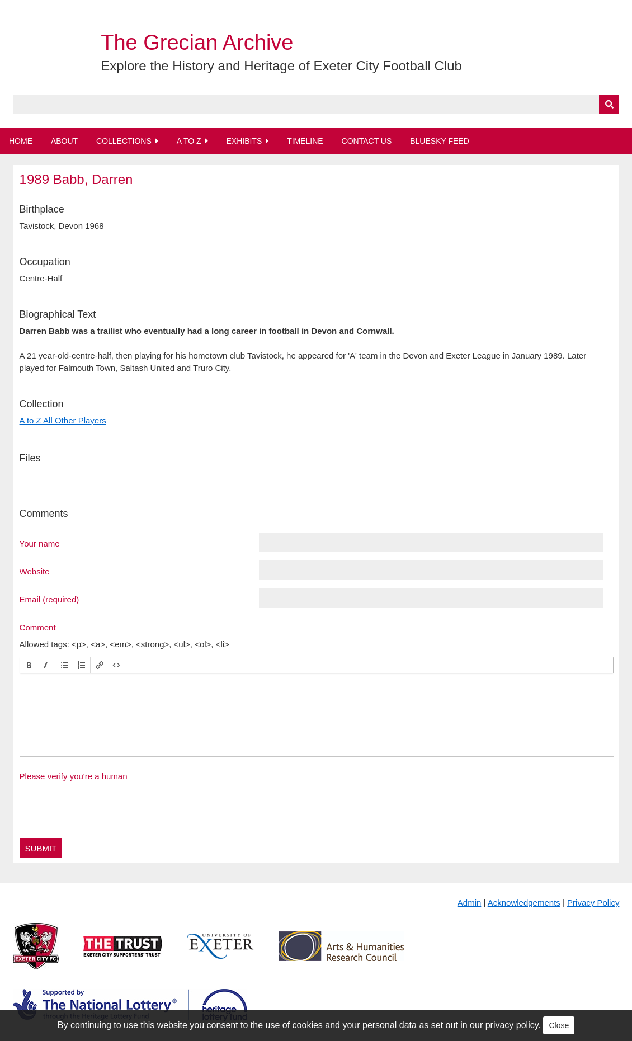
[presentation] (29, 665)
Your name (40, 543)
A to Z (189, 140)
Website (35, 571)
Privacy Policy (593, 902)
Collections (124, 140)
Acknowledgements (524, 902)
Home (20, 140)
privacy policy (512, 1025)
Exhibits (244, 140)
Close (559, 1025)
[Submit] (609, 104)
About (64, 140)
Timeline (305, 140)
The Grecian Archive (197, 42)
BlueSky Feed (439, 140)
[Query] (316, 104)
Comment (38, 627)
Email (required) (49, 599)
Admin (470, 902)
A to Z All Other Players (63, 420)
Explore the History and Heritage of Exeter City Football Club (281, 65)
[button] (29, 665)
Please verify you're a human (74, 776)
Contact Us (367, 140)
